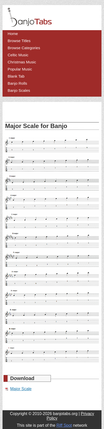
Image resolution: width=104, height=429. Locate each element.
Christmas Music (22, 62)
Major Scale (20, 389)
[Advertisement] (46, 112)
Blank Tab (16, 76)
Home (13, 33)
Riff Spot (64, 425)
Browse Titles (19, 41)
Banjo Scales (19, 90)
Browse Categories (24, 48)
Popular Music (20, 69)
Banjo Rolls (17, 83)
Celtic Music (18, 55)
